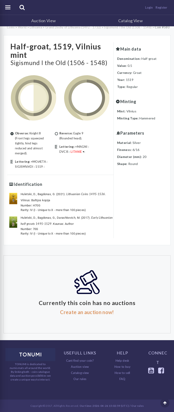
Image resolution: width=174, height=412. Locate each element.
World (22, 27)
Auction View (43, 20)
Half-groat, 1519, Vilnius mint (56, 50)
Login (149, 7)
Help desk (122, 360)
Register (161, 7)
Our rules (79, 378)
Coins (11, 27)
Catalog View (130, 20)
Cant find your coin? (80, 360)
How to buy (122, 366)
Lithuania (36, 27)
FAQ (122, 378)
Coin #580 (162, 27)
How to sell (122, 372)
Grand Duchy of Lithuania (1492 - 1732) (73, 27)
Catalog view (80, 372)
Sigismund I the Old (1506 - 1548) (128, 27)
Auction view (80, 366)
